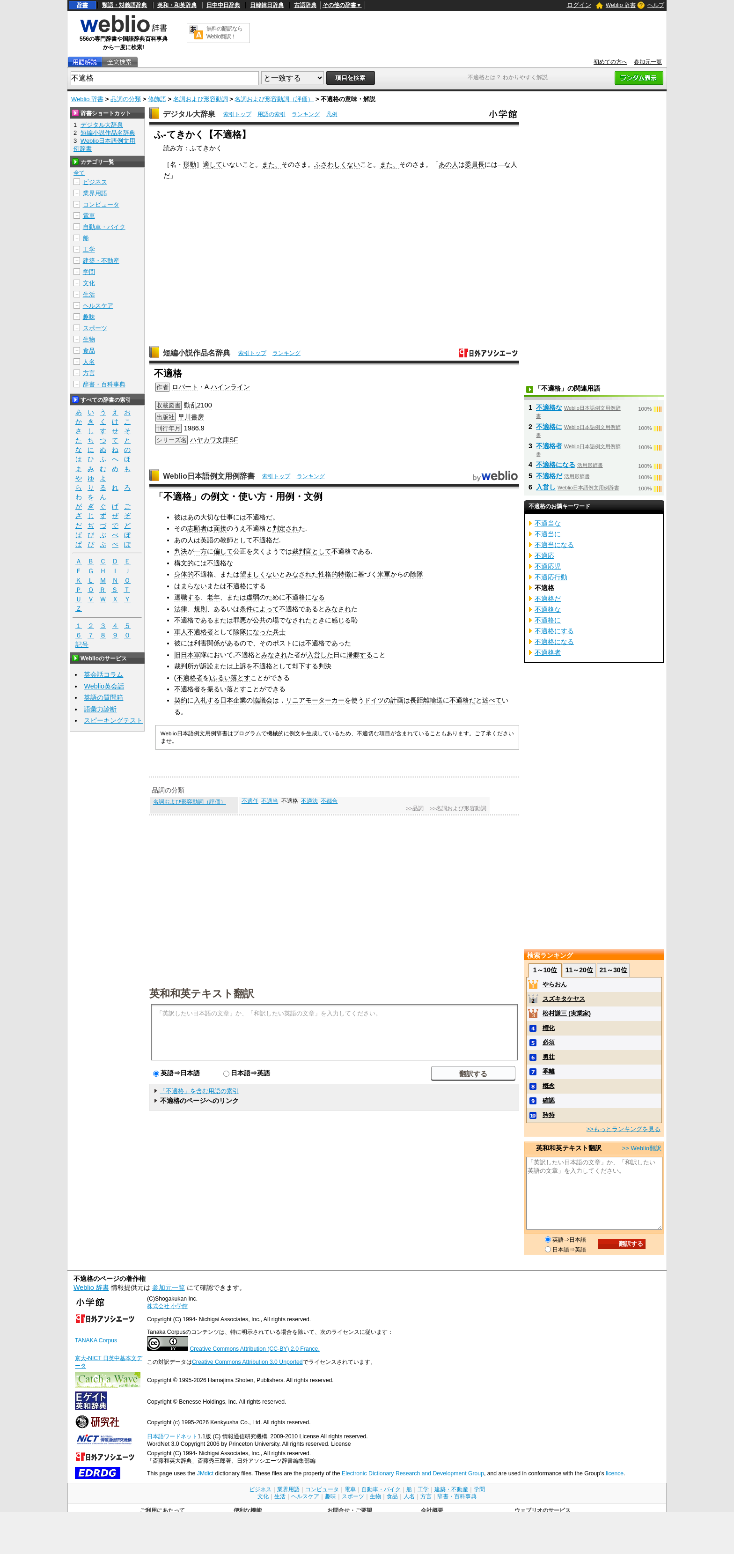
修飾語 (157, 99)
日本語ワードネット (172, 1436)
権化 (549, 1027)
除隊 (416, 574)
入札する (207, 700)
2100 (204, 405)
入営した (320, 655)
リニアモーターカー (315, 700)
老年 (213, 597)
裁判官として (311, 551)
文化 (89, 283)
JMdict (205, 1473)
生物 (89, 339)
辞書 (82, 5)
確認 (549, 1100)
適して (212, 164)
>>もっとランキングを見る (624, 1128)
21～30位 (613, 970)
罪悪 (239, 620)
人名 (89, 361)
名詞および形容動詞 (200, 99)
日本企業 (233, 700)
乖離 (549, 1071)
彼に (180, 643)
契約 (180, 700)
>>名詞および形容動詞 (457, 808)
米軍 (383, 574)
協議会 (262, 700)
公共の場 (266, 620)
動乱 (190, 405)
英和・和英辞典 (177, 5)
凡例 (332, 114)
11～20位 (579, 970)
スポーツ (95, 328)
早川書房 (191, 417)
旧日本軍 (187, 655)
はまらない (190, 586)
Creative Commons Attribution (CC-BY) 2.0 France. (254, 1349)
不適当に (548, 534)
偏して (223, 551)
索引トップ (237, 114)
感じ (338, 620)
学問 (89, 271)
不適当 (269, 801)
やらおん (555, 984)
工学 (89, 249)
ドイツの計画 (384, 700)
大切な (210, 517)
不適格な (220, 563)
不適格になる (305, 597)
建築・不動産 (101, 260)
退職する (187, 597)
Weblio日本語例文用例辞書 (209, 476)
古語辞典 (305, 5)
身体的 (184, 574)
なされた (299, 620)
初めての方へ (610, 62)
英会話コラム (103, 674)
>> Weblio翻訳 (641, 1148)
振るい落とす (226, 689)
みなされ (299, 574)
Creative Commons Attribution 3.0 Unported (247, 1362)
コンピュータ (101, 204)
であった (338, 643)
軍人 (180, 632)
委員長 (474, 164)
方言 (89, 373)
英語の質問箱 (103, 697)
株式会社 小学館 (167, 1306)
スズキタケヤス (564, 998)
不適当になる (554, 544)
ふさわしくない (337, 164)
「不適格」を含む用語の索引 (199, 1091)
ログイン (579, 4)
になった (259, 632)
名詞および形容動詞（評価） (274, 99)
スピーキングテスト (113, 720)
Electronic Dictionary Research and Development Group (413, 1473)
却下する (305, 666)
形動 (189, 164)
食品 (89, 350)
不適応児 (548, 566)
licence (615, 1473)
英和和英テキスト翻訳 (201, 993)
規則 (200, 609)
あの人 (448, 164)
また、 (271, 164)
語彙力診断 (100, 709)
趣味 (89, 316)
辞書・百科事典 (104, 384)
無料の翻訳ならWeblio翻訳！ (224, 32)
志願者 (197, 528)
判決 (180, 551)
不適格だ (259, 517)
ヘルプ (655, 5)
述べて (492, 700)
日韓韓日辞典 (267, 5)
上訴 (239, 666)
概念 (549, 1085)
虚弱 (252, 597)
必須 (549, 1042)
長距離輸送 (426, 700)
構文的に (187, 563)
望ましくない (259, 574)
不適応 (544, 555)
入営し (546, 487)
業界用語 (95, 193)
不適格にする (554, 631)
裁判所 (184, 666)
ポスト (282, 643)
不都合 (329, 801)
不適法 (309, 801)
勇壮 (549, 1056)
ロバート (185, 387)
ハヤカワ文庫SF (214, 440)
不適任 (250, 801)
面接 (220, 528)
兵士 (279, 632)
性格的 (328, 574)
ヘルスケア (98, 305)
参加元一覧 (648, 62)
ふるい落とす (230, 677)
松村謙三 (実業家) (567, 1013)
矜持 (549, 1114)
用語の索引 (271, 114)
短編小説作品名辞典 (196, 353)
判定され (285, 528)
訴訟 (206, 666)
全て (79, 173)
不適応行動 (551, 577)
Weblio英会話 (104, 686)
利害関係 (207, 643)
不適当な (548, 523)
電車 (89, 215)
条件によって (259, 609)
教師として (236, 540)
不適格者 (200, 632)
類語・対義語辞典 (124, 5)
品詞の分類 (125, 99)
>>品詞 (414, 808)
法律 (180, 609)
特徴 (344, 574)
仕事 (226, 517)
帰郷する (359, 655)
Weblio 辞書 (621, 5)
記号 (81, 644)
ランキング (306, 114)
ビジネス (95, 181)
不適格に (240, 586)
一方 (200, 551)
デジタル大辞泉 (189, 114)
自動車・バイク (104, 226)
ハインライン (230, 387)
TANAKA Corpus (96, 1340)
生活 (89, 294)
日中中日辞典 (223, 5)
